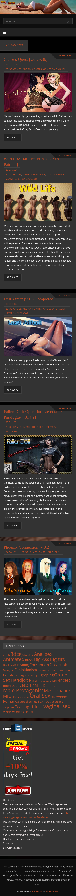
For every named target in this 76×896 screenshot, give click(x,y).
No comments (65, 56)
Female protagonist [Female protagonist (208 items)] (17, 675)
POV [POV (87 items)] (53, 697)
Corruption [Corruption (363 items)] (39, 664)
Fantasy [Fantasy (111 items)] (42, 670)
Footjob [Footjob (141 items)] (35, 675)
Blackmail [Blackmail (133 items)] (9, 665)
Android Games (32, 69)
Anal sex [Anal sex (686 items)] (43, 654)
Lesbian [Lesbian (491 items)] (26, 685)
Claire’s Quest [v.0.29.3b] (26, 59)
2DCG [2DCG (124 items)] (6, 655)
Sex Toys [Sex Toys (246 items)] (44, 701)
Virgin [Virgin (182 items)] (7, 712)
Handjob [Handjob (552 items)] (19, 680)
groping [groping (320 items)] (47, 674)
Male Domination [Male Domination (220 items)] (48, 685)
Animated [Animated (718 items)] (13, 659)
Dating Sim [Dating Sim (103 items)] (8, 670)
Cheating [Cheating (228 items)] (22, 665)
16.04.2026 (12, 64)
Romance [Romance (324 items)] (11, 701)
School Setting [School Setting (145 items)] (28, 701)
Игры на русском (26, 178)
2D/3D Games (14, 69)
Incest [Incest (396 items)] (64, 680)
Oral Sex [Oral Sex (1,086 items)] (40, 695)
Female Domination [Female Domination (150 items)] (59, 670)
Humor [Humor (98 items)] (55, 680)
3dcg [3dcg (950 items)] (16, 653)
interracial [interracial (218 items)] (11, 685)
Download (13, 137)
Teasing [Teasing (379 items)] (22, 706)
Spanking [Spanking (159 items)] (57, 701)
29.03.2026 (12, 169)
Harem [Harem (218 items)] (34, 680)
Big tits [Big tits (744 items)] (57, 659)
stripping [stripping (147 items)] (8, 707)
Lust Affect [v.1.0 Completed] (29, 299)
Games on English (54, 69)
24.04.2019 (12, 552)
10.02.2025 (12, 304)
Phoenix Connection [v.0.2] (27, 547)
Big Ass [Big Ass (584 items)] (41, 659)
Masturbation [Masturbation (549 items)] (57, 690)
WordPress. (52, 891)
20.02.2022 (12, 422)
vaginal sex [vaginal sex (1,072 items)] (56, 706)
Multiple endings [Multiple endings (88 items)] (21, 697)
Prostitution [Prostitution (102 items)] (61, 696)
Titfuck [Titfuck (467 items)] (36, 706)
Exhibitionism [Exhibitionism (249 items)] (26, 669)
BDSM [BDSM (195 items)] (29, 660)
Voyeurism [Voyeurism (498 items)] (22, 711)
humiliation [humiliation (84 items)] (45, 681)
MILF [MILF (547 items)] (8, 696)
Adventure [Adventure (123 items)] (28, 655)
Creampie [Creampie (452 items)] (59, 664)
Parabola (37, 891)
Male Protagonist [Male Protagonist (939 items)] (23, 690)
